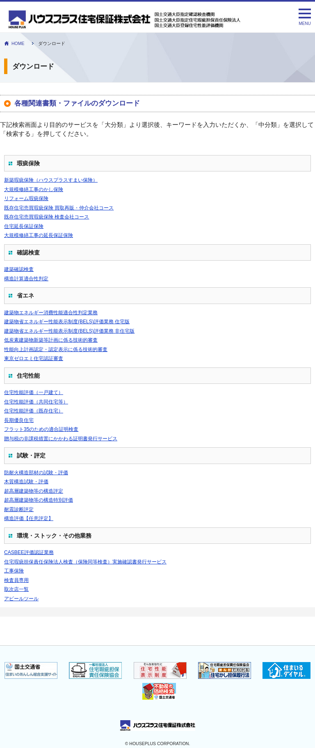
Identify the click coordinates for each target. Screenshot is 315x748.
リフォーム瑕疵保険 (26, 198)
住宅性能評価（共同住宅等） (36, 402)
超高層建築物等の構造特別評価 (38, 500)
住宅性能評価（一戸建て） (33, 392)
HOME (18, 43)
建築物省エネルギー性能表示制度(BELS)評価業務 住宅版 (67, 321)
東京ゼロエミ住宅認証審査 (33, 358)
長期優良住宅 (19, 420)
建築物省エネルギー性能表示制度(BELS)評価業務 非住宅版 (69, 331)
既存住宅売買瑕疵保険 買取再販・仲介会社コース (59, 208)
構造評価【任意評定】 (28, 518)
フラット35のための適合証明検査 (41, 429)
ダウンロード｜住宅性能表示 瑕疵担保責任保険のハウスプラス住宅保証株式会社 (134, 19)
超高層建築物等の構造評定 (33, 491)
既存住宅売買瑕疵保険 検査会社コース (46, 217)
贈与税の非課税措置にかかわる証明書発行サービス (60, 439)
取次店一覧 (16, 589)
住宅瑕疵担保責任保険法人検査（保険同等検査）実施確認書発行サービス (85, 562)
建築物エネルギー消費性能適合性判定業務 (51, 312)
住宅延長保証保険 (23, 226)
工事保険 (14, 571)
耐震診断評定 (19, 509)
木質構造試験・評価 (26, 481)
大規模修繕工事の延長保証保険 (38, 235)
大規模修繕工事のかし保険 (33, 189)
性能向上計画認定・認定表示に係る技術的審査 (55, 349)
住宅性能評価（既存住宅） (33, 411)
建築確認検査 (19, 269)
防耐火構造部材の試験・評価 (36, 472)
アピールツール (21, 599)
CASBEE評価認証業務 (29, 552)
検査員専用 (16, 580)
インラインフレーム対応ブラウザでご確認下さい (157, 612)
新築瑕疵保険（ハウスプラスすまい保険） (51, 180)
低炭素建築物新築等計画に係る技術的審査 (51, 340)
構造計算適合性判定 (26, 279)
